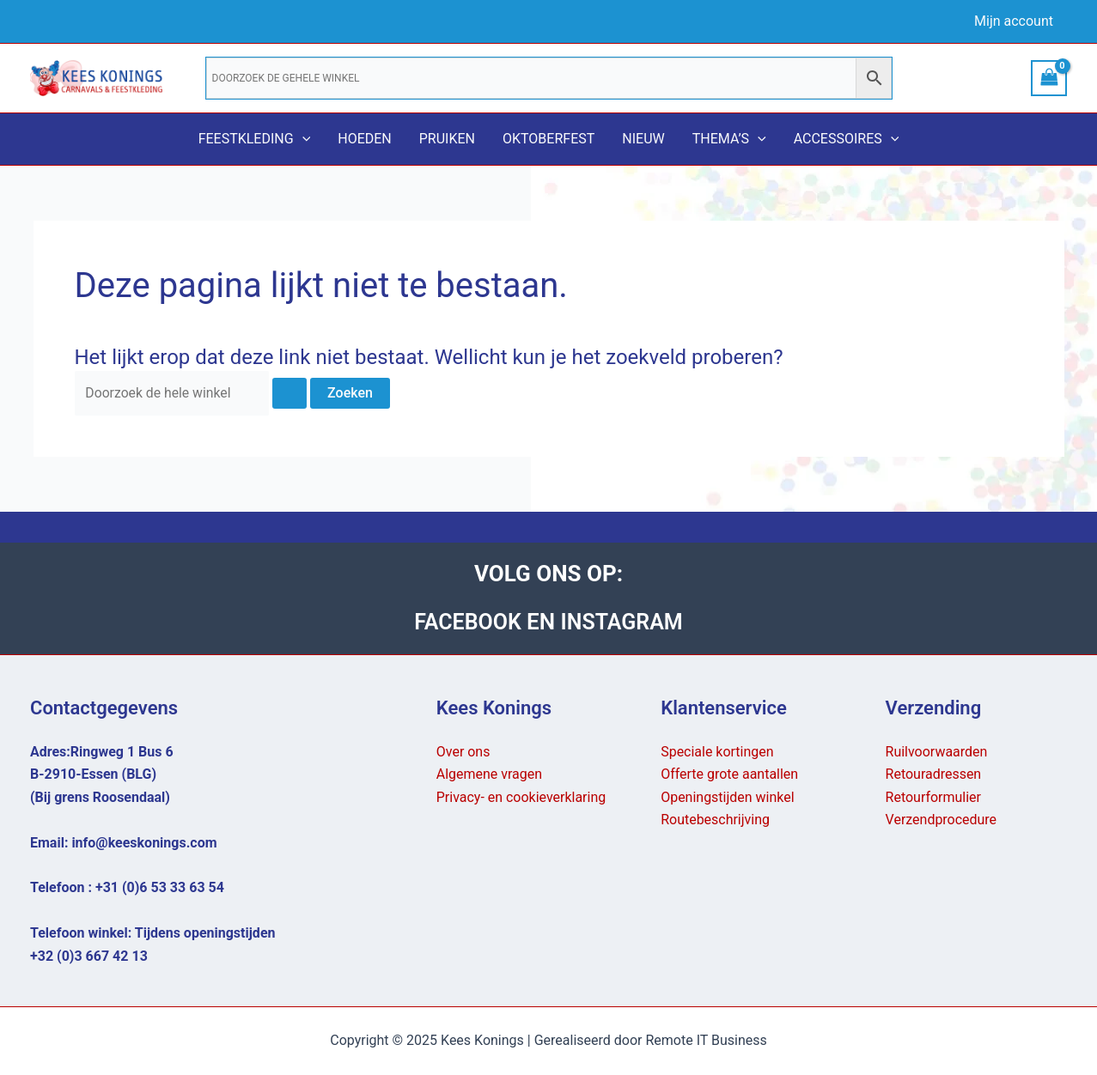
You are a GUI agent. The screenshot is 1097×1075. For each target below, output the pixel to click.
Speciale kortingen (717, 752)
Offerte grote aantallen (729, 775)
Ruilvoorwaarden (937, 752)
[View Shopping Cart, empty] (1049, 77)
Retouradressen (934, 775)
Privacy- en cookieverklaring (521, 797)
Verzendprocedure (941, 819)
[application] (302, 139)
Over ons (463, 752)
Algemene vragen (489, 775)
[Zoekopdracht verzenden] (291, 393)
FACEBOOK (468, 622)
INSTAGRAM (623, 622)
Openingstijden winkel (728, 797)
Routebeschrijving (715, 819)
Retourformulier (934, 797)
